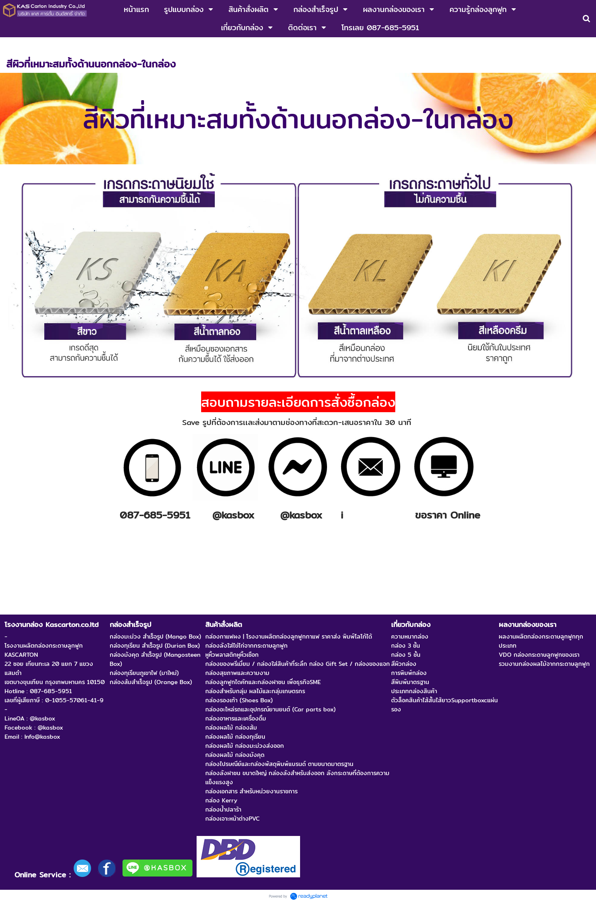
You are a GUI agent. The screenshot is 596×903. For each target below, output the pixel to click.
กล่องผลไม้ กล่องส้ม (99, 45)
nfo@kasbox (371, 515)
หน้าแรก (16, 45)
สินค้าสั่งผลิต (49, 45)
